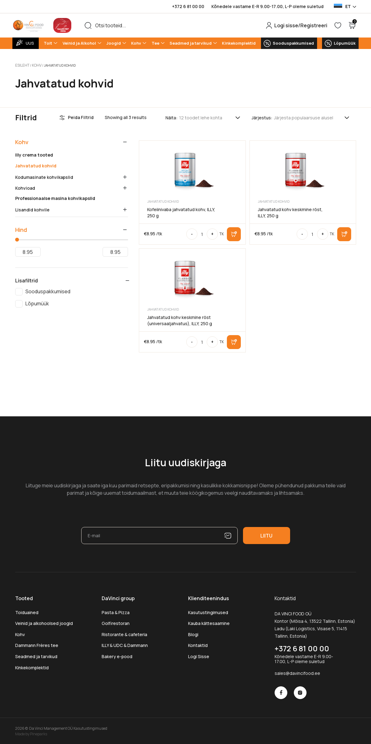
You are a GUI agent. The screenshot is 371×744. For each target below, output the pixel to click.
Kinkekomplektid (239, 43)
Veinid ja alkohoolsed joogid (44, 622)
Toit (48, 43)
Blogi (193, 633)
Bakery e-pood (117, 655)
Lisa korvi (234, 233)
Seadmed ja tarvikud (191, 43)
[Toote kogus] (202, 233)
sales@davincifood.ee (297, 672)
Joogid (113, 43)
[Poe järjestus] (312, 116)
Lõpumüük (345, 43)
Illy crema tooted (34, 154)
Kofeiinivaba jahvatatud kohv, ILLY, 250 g (181, 212)
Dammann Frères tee (36, 644)
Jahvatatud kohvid (35, 165)
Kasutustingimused (208, 611)
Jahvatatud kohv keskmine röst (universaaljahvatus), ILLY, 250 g (179, 319)
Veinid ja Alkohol (79, 43)
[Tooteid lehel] (210, 116)
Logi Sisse (198, 655)
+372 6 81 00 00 (188, 6)
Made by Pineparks (31, 732)
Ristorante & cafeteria (124, 633)
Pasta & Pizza (116, 611)
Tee (155, 43)
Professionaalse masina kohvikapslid (55, 197)
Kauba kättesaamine (209, 622)
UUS (30, 43)
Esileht (21, 65)
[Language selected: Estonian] (345, 6)
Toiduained (26, 611)
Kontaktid (198, 644)
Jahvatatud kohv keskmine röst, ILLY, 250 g (290, 212)
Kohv (136, 43)
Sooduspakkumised (293, 43)
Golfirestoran (116, 622)
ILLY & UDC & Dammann (125, 644)
